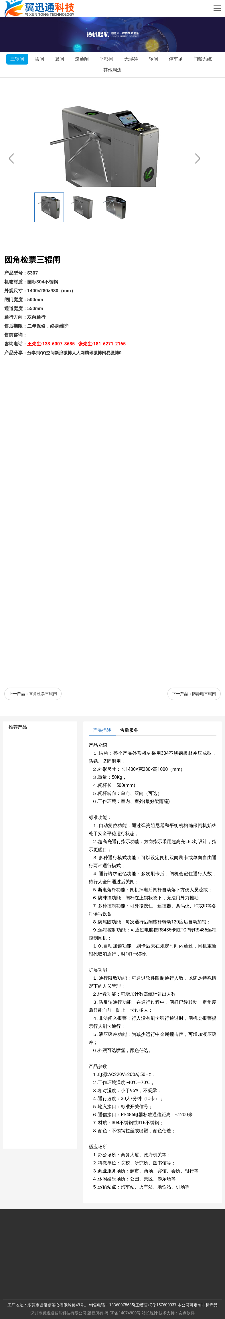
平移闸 (106, 59)
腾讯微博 (93, 352)
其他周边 (112, 70)
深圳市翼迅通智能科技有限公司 (58, 1313)
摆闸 (39, 59)
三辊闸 (17, 59)
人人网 (78, 352)
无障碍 (131, 59)
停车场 (176, 59)
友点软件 (187, 1313)
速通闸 (82, 59)
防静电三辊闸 (204, 693)
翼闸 (59, 59)
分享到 (33, 352)
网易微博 (110, 352)
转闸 (153, 59)
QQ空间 (47, 352)
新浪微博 (63, 352)
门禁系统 (203, 59)
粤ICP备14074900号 (122, 1313)
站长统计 (150, 1313)
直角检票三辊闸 (43, 693)
